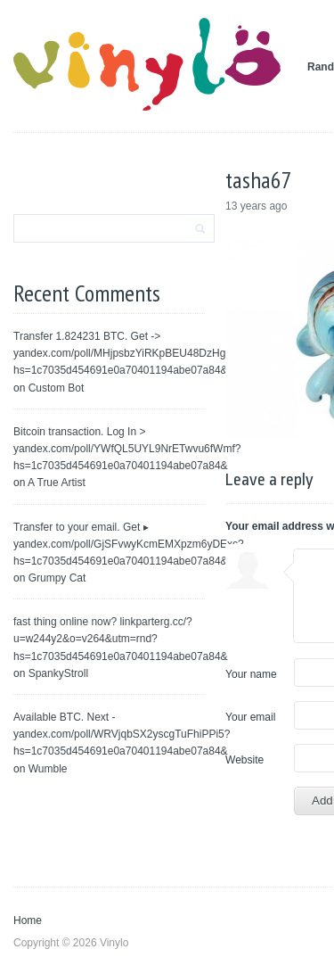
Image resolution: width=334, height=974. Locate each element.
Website (244, 760)
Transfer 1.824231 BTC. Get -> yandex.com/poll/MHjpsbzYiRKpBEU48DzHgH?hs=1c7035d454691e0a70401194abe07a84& (126, 353)
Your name (251, 674)
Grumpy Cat (57, 578)
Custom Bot (57, 388)
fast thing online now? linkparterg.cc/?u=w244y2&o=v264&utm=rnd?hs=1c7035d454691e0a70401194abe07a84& (120, 638)
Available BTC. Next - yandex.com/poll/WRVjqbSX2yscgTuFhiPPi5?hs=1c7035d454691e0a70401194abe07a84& (121, 734)
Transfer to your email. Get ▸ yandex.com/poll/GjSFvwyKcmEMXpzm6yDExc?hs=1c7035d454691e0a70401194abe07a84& (128, 544)
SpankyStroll (58, 673)
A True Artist (57, 482)
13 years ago (256, 206)
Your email (250, 717)
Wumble (48, 769)
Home (27, 920)
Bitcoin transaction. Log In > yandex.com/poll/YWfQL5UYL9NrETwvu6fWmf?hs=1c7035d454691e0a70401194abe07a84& (126, 448)
